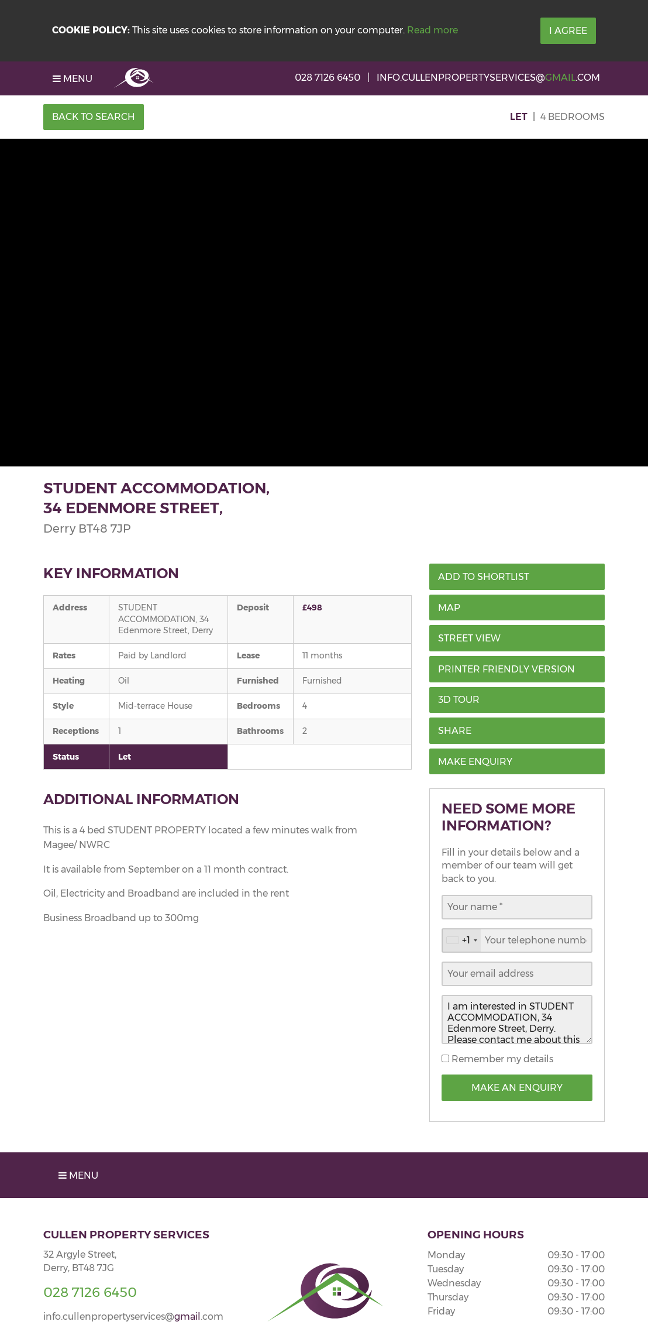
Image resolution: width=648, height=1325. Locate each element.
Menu (72, 78)
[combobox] (461, 940)
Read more (432, 30)
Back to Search (93, 116)
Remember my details (501, 1059)
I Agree (568, 30)
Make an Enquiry (517, 1087)
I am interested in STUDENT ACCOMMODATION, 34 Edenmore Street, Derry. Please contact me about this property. (517, 1019)
